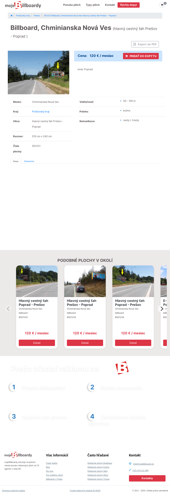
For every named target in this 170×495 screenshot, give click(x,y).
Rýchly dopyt (128, 4)
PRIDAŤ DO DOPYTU (141, 56)
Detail (37, 342)
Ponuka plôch (72, 4)
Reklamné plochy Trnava (98, 479)
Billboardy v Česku (54, 479)
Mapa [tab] (15, 161)
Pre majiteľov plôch (54, 475)
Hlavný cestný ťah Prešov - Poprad (81, 303)
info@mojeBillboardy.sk (143, 464)
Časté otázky (51, 463)
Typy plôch (93, 4)
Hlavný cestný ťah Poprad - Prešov (33, 303)
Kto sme (49, 471)
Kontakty (147, 478)
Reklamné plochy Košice (98, 467)
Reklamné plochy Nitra (97, 471)
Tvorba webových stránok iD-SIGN (85, 491)
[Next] (161, 308)
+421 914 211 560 (140, 470)
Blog (48, 467)
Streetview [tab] (29, 161)
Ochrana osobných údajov (13, 491)
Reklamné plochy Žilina (97, 475)
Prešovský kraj (40, 111)
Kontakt (110, 4)
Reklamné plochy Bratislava (99, 463)
